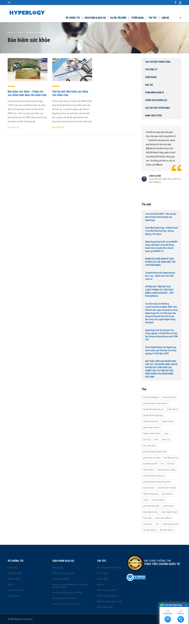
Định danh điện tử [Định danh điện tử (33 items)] (167, 530)
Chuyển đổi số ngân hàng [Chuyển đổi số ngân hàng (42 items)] (153, 415)
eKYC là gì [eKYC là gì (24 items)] (166, 439)
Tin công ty (151, 69)
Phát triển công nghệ (63, 573)
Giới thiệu (13, 567)
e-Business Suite (60, 579)
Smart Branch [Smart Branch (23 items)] (168, 506)
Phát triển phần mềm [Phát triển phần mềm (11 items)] (151, 506)
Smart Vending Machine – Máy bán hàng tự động (70, 585)
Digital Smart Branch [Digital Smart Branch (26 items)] (151, 427)
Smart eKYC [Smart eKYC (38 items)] (147, 518)
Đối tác (11, 584)
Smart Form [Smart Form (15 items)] (147, 524)
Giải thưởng (14, 595)
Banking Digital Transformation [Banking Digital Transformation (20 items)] (155, 403)
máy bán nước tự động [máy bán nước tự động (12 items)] (167, 488)
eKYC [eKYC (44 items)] (156, 439)
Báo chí (149, 85)
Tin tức (152, 17)
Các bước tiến (15, 573)
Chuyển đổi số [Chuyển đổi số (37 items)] (172, 409)
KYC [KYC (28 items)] (162, 463)
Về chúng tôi (73, 17)
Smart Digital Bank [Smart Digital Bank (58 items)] (150, 512)
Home (10, 32)
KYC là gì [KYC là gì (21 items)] (171, 463)
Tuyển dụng (137, 17)
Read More (13, 127)
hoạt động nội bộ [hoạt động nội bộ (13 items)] (171, 457)
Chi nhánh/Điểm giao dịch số (67, 592)
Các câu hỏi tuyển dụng (157, 108)
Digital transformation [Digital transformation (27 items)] (152, 433)
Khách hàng (14, 579)
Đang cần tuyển (153, 115)
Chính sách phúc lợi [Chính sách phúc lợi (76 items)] (150, 421)
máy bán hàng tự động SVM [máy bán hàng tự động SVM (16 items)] (154, 475)
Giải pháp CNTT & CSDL (64, 598)
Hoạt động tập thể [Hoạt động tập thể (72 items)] (150, 463)
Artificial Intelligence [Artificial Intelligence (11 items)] (151, 397)
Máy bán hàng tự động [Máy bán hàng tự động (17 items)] (167, 470)
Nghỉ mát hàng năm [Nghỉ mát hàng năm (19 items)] (150, 494)
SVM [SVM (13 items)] (157, 524)
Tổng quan (57, 567)
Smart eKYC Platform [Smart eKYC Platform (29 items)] (163, 518)
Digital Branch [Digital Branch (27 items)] (167, 421)
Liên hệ (165, 17)
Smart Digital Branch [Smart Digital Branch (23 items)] (169, 512)
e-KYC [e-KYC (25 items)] (166, 433)
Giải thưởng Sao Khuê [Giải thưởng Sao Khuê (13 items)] (151, 457)
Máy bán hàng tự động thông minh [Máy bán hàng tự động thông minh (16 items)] (156, 482)
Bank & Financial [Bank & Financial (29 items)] (169, 397)
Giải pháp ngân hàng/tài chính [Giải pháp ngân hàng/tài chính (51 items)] (155, 451)
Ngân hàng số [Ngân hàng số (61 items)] (167, 494)
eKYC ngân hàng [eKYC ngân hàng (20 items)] (149, 445)
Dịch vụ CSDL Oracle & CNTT (66, 604)
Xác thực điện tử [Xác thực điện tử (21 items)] (149, 530)
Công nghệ (150, 77)
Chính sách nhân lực (156, 100)
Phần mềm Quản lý (154, 92)
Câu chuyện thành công (158, 62)
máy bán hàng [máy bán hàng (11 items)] (148, 470)
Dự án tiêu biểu (118, 17)
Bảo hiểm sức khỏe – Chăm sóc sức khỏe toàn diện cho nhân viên (27, 93)
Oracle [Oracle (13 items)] (145, 500)
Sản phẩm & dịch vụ (95, 17)
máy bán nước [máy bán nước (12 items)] (148, 488)
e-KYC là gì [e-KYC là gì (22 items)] (147, 439)
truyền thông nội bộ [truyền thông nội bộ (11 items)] (170, 524)
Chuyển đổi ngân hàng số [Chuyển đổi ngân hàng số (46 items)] (153, 409)
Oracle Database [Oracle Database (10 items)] (158, 500)
